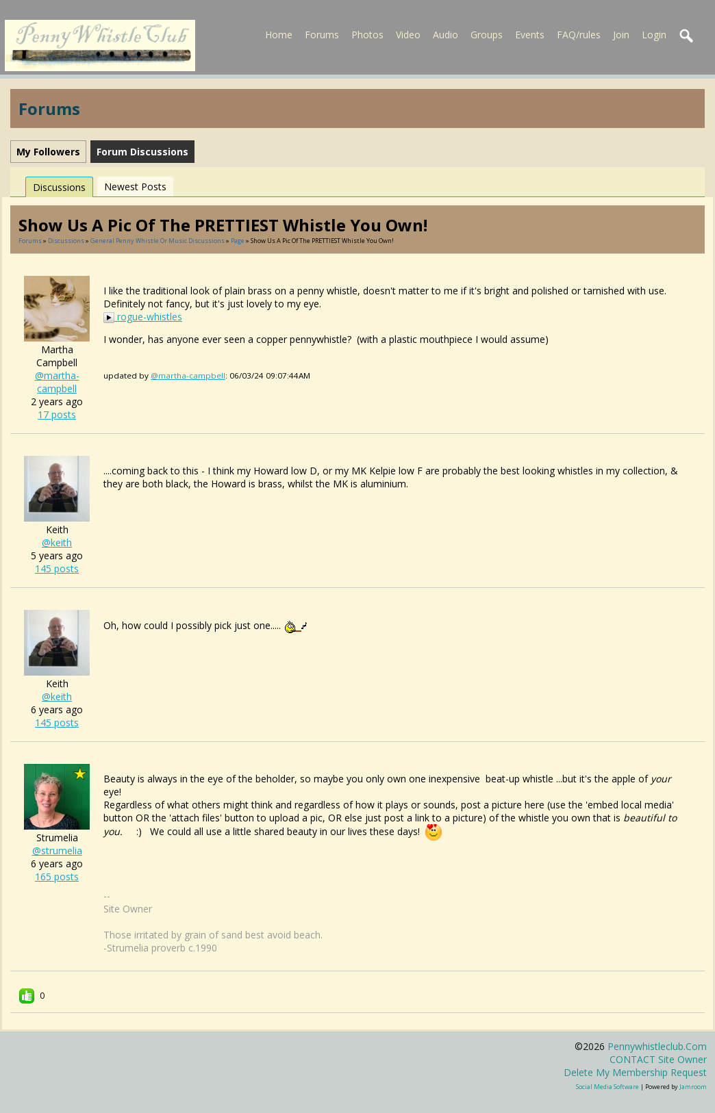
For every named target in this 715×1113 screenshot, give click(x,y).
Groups (487, 34)
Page (238, 240)
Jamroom (693, 1086)
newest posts (135, 186)
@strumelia (57, 850)
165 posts (57, 876)
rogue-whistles (142, 316)
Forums (322, 34)
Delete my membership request (635, 1072)
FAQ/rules (579, 34)
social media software (607, 1086)
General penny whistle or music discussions (157, 240)
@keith (57, 542)
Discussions (59, 187)
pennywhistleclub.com (657, 1046)
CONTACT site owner (658, 1059)
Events (529, 34)
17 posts (57, 414)
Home (278, 34)
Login (654, 34)
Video (408, 34)
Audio (445, 34)
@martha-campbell (57, 382)
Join (621, 34)
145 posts (57, 568)
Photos (367, 34)
